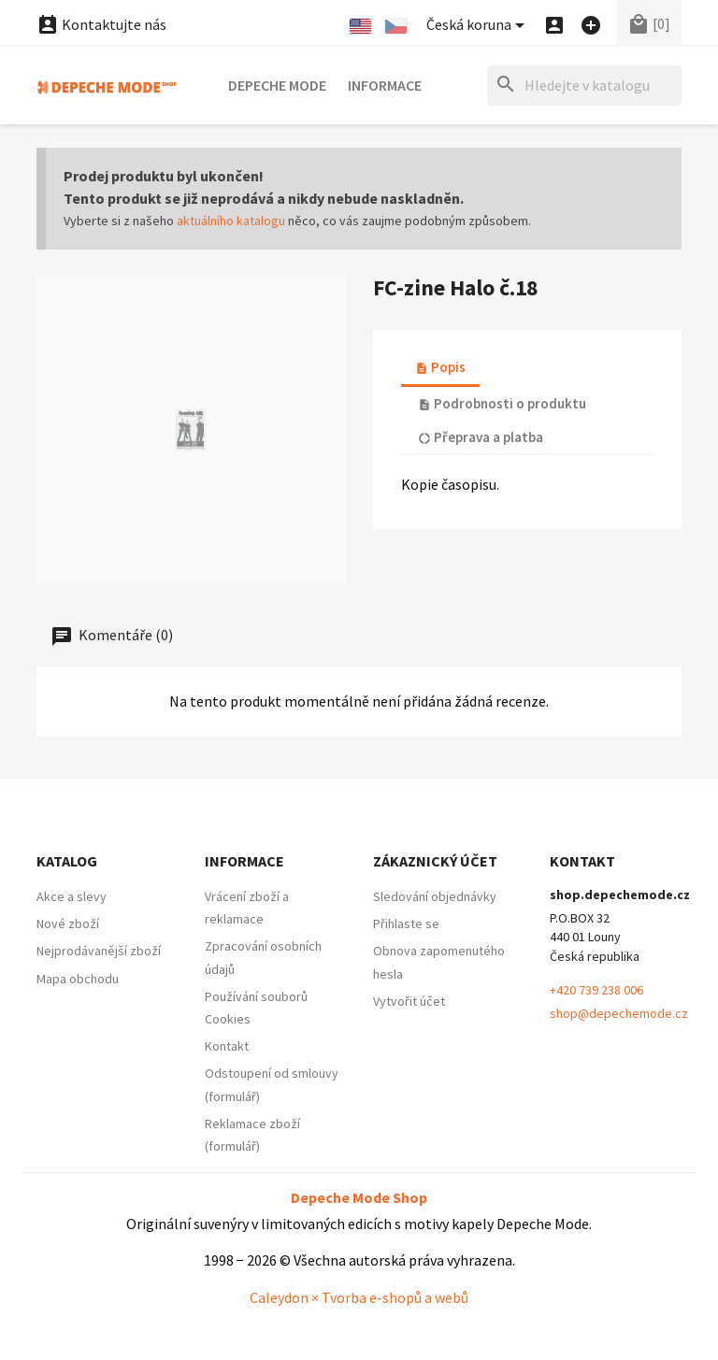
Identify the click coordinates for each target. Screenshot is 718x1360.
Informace (385, 85)
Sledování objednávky (434, 896)
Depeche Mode (277, 85)
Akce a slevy (71, 896)
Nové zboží (67, 923)
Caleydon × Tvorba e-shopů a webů (359, 1297)
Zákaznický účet (435, 861)
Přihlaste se (406, 923)
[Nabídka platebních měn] (478, 25)
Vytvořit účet (409, 1001)
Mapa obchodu (77, 978)
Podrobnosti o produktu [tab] (502, 403)
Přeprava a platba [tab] (480, 437)
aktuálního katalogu (231, 220)
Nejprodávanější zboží (98, 950)
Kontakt (227, 1046)
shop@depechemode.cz (619, 1013)
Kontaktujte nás (101, 24)
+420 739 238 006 (596, 989)
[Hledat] (584, 85)
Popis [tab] (440, 367)
